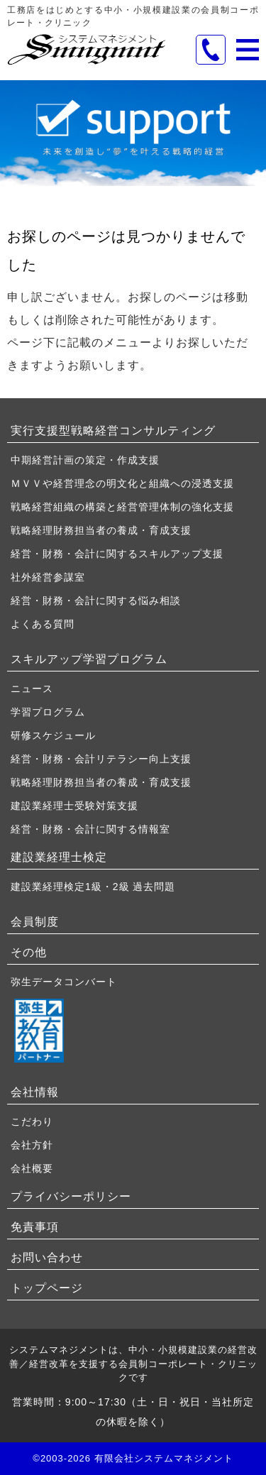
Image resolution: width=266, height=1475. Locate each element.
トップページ (47, 1288)
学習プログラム (48, 712)
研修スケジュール (53, 735)
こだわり (32, 1121)
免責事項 (35, 1227)
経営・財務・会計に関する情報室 (90, 829)
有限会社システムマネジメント (163, 1458)
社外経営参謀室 (48, 577)
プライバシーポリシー (71, 1196)
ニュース (32, 688)
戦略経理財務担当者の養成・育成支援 (101, 530)
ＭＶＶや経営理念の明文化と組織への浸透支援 (122, 483)
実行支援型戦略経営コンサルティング (113, 430)
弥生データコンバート (64, 981)
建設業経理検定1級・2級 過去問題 (93, 886)
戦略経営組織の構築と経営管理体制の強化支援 (122, 506)
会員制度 (35, 922)
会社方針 (32, 1145)
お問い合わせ (47, 1257)
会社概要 (32, 1168)
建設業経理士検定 (59, 857)
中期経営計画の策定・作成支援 (85, 460)
